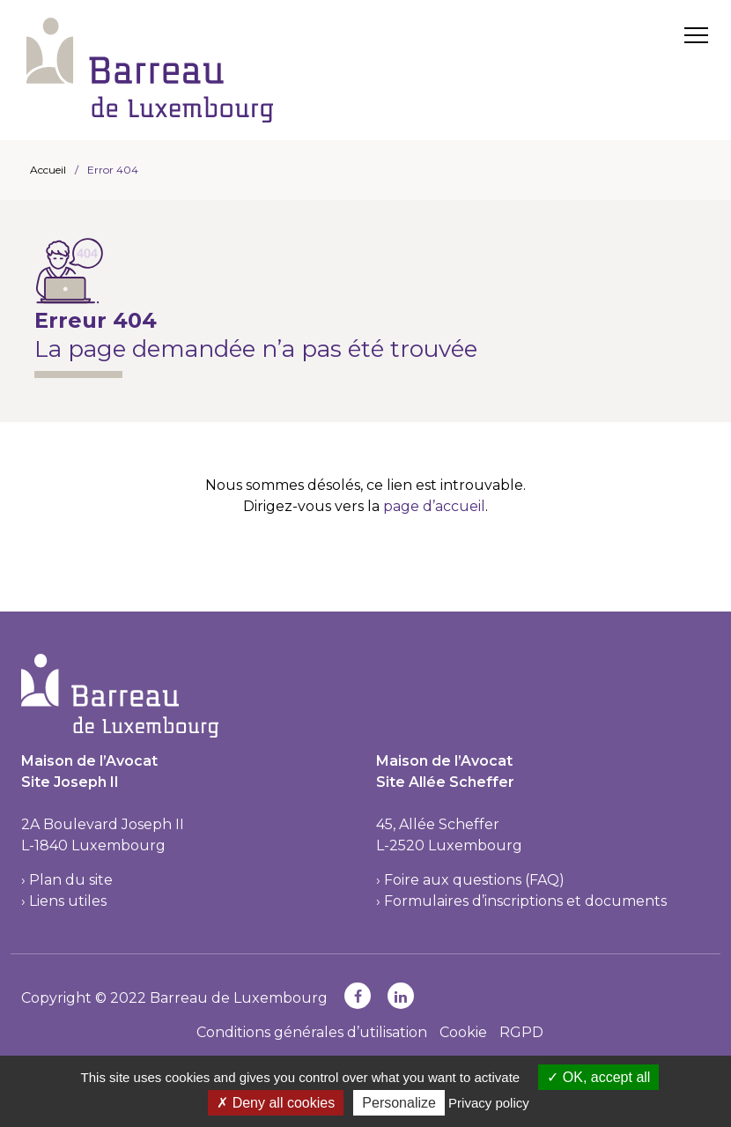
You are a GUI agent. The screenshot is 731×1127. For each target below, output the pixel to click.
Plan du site (71, 879)
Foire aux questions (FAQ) (474, 879)
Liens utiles (68, 901)
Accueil (48, 169)
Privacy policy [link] (488, 1102)
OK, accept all (598, 1077)
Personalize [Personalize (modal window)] (399, 1102)
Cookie (463, 1032)
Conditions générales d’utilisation (311, 1032)
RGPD (521, 1032)
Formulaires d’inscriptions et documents (525, 901)
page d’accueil (434, 506)
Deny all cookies (276, 1102)
